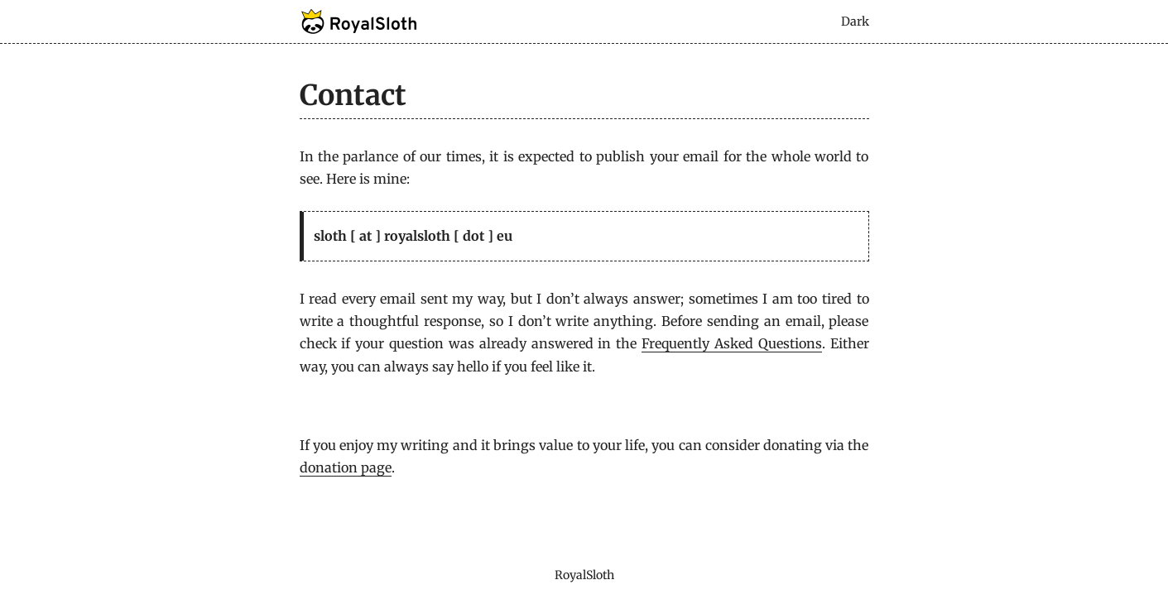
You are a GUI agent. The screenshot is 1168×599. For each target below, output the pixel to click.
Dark (855, 21)
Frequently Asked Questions (732, 343)
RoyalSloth (584, 575)
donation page (346, 467)
